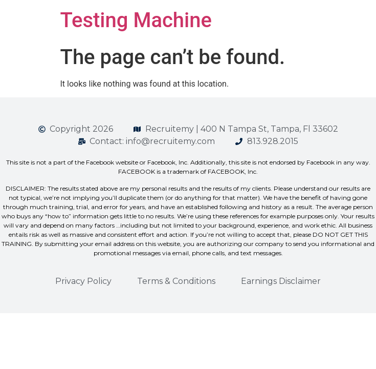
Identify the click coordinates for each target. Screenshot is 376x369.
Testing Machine (136, 20)
